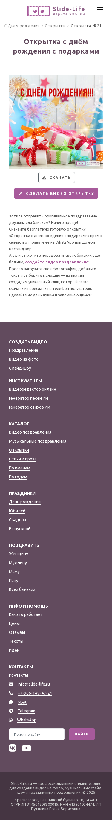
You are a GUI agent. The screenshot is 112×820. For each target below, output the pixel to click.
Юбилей (17, 510)
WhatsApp (26, 720)
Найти (82, 734)
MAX (22, 702)
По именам (19, 468)
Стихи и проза (22, 459)
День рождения (25, 502)
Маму (14, 571)
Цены (14, 623)
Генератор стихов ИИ (29, 407)
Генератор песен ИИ (28, 398)
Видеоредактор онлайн (32, 389)
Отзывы (17, 632)
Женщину (18, 553)
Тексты (16, 641)
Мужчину (18, 562)
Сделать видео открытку (55, 193)
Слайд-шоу (20, 368)
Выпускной (19, 528)
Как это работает (26, 614)
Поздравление (23, 350)
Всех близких (22, 589)
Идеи (14, 650)
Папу (13, 580)
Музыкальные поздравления (37, 441)
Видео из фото (24, 359)
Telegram (26, 711)
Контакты (18, 675)
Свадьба (17, 519)
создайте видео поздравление (56, 262)
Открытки (19, 450)
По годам (18, 476)
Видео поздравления (30, 432)
